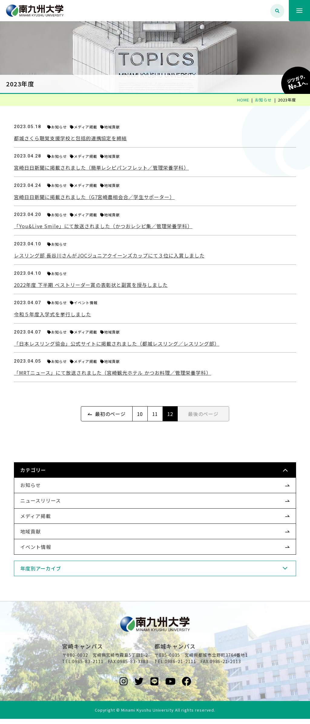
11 (155, 413)
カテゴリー (37, 469)
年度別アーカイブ (45, 568)
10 (140, 413)
